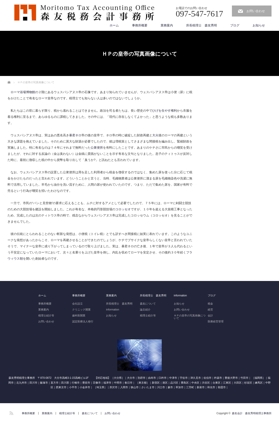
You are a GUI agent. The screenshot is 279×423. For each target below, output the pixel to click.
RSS (10, 412)
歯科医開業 (78, 315)
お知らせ (259, 25)
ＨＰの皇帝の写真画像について (190, 317)
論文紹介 (145, 309)
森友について (148, 303)
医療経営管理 (216, 321)
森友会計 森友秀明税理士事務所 (252, 413)
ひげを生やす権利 (164, 110)
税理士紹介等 (46, 315)
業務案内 (167, 25)
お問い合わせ (255, 11)
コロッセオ (123, 209)
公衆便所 (97, 147)
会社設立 (77, 303)
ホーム (114, 25)
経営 (210, 309)
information (112, 309)
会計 (210, 315)
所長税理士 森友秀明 (201, 25)
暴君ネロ (75, 135)
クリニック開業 (81, 309)
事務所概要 (139, 25)
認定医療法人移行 (82, 321)
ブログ (234, 25)
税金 (210, 303)
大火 (155, 135)
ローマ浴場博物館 (23, 92)
